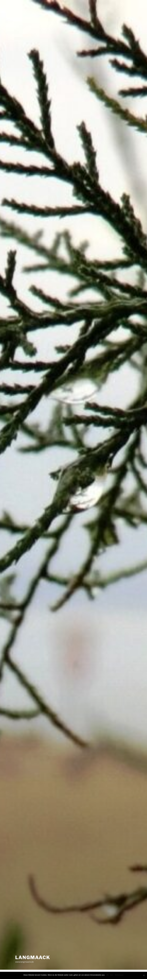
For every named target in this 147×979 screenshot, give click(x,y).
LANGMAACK (32, 957)
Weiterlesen (119, 975)
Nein (111, 975)
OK (107, 975)
